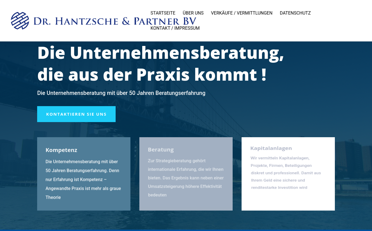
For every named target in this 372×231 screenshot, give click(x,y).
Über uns (193, 13)
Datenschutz (295, 13)
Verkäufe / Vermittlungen (241, 13)
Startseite (163, 13)
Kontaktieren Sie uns (76, 114)
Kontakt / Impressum (175, 28)
